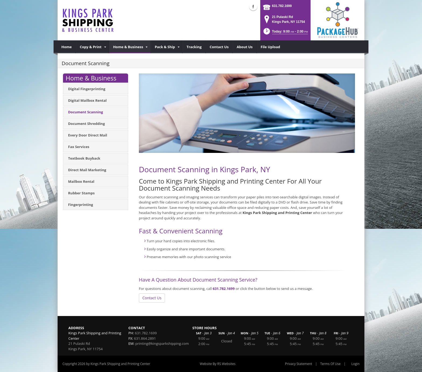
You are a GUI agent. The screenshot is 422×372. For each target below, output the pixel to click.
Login (355, 364)
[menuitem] (67, 46)
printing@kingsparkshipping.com (162, 343)
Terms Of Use (330, 364)
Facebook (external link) (253, 6)
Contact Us (151, 297)
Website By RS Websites (217, 364)
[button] (285, 33)
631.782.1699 (282, 6)
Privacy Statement (298, 364)
